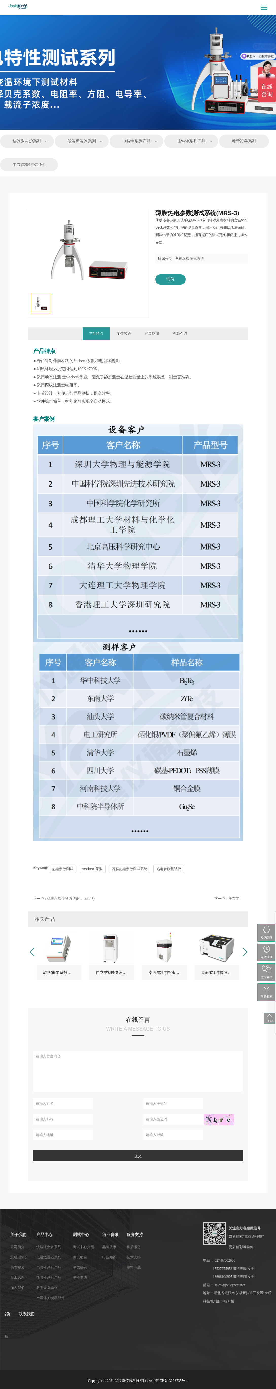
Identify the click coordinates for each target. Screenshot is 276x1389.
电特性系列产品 (136, 141)
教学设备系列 (244, 141)
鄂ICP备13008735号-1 (171, 1381)
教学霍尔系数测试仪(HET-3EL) (62, 972)
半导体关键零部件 (29, 164)
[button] (31, 952)
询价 (170, 279)
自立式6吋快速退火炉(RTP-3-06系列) (115, 972)
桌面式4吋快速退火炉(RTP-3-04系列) (168, 972)
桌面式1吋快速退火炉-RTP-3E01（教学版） (220, 972)
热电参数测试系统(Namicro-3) (71, 899)
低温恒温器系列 (81, 141)
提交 (138, 1156)
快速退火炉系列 (27, 141)
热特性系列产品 (191, 141)
